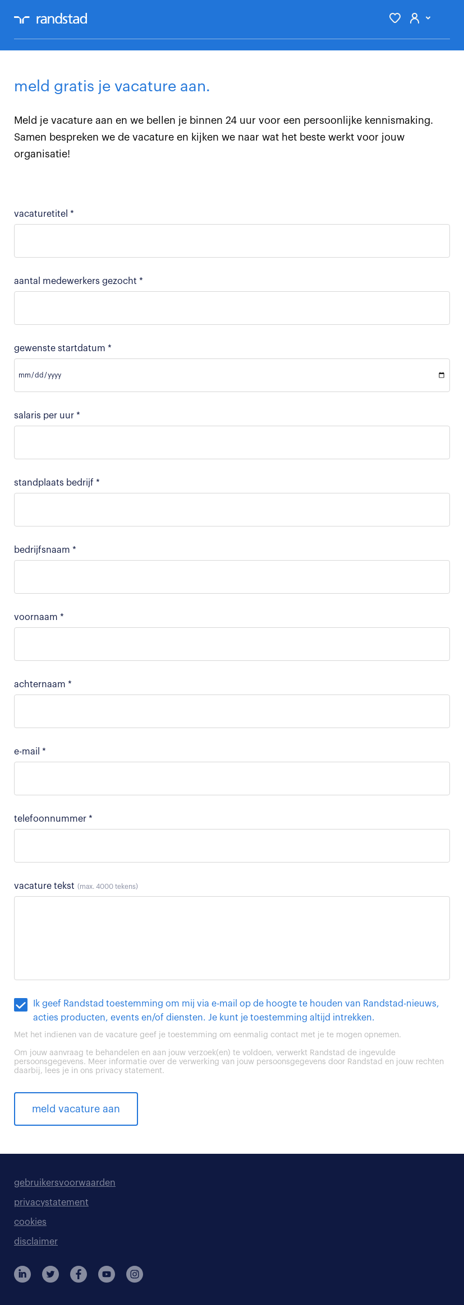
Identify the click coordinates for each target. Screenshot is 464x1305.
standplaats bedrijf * (57, 482)
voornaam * (39, 617)
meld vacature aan (76, 1109)
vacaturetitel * (44, 213)
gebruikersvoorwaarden (65, 1182)
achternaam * (43, 684)
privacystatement (51, 1202)
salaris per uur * (47, 415)
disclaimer (36, 1241)
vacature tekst (76, 886)
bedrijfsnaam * (45, 550)
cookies (30, 1222)
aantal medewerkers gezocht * (78, 281)
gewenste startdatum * (63, 348)
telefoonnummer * (53, 818)
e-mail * (30, 751)
